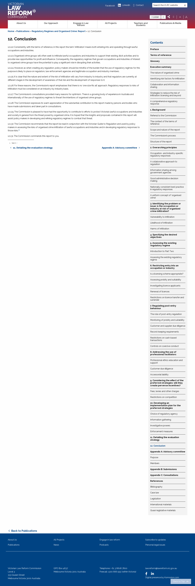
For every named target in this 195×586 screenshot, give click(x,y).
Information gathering (160, 419)
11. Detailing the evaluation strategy (164, 438)
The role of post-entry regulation (166, 314)
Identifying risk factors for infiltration (167, 78)
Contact (138, 5)
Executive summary (160, 67)
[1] (19, 130)
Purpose (154, 457)
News (56, 545)
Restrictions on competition (163, 397)
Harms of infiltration (159, 228)
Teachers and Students (141, 24)
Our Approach (51, 23)
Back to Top (179, 581)
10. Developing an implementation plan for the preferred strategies (165, 405)
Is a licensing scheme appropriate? (166, 274)
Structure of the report (161, 141)
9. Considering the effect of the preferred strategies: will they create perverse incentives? (167, 383)
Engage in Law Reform (80, 24)
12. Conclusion (157, 446)
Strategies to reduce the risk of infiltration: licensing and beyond (165, 94)
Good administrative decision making (164, 179)
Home (11, 31)
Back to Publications (24, 531)
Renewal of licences (160, 291)
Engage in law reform (110, 540)
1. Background (157, 110)
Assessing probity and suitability (165, 279)
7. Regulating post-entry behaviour (163, 307)
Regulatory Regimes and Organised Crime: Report (58, 31)
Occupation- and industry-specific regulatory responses (166, 154)
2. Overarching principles (163, 147)
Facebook (110, 6)
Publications (23, 31)
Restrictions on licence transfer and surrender (167, 298)
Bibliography (156, 487)
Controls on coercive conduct (164, 346)
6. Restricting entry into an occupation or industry (164, 266)
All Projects (111, 23)
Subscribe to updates (155, 540)
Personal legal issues (155, 545)
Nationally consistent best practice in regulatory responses (167, 188)
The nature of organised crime (164, 73)
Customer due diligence (161, 368)
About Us (21, 23)
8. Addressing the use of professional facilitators (163, 353)
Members (154, 463)
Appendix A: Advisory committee (167, 451)
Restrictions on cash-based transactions (163, 339)
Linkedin (124, 5)
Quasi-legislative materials (163, 510)
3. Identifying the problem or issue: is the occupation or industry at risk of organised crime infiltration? (165, 207)
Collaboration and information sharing (164, 85)
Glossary (155, 61)
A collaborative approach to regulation (163, 162)
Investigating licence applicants (165, 285)
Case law (154, 492)
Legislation (155, 498)
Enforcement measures (161, 431)
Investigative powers (160, 425)
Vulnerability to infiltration (162, 217)
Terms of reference (160, 55)
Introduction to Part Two (162, 251)
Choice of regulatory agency (164, 414)
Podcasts (104, 545)
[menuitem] (23, 24)
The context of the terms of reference (163, 122)
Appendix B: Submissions (163, 469)
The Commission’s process (163, 135)
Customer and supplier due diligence (167, 326)
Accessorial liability (159, 374)
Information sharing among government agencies (163, 171)
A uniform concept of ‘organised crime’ (165, 196)
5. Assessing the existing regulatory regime (163, 244)
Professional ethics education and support (166, 361)
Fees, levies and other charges (164, 391)
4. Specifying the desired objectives (163, 235)
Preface (154, 49)
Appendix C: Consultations (164, 475)
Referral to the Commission (163, 115)
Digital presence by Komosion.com (162, 577)
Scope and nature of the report (165, 130)
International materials (161, 504)
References (156, 481)
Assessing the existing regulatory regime (166, 258)
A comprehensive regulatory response (163, 102)
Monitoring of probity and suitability (167, 320)
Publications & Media (170, 23)
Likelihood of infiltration (161, 223)
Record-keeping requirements (164, 332)
